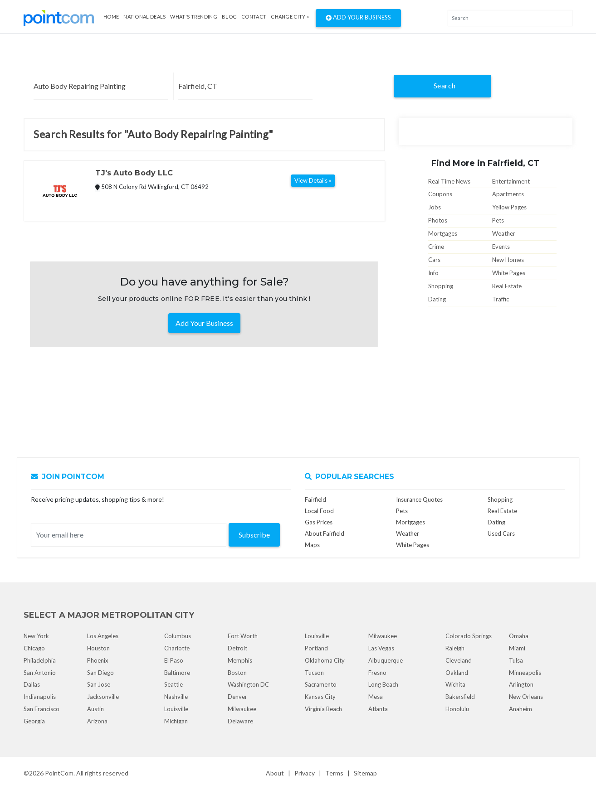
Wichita (455, 684)
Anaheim (520, 708)
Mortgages (442, 233)
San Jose (98, 684)
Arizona (97, 721)
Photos (437, 220)
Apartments (508, 194)
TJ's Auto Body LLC (133, 173)
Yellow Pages (509, 207)
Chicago (34, 648)
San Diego (100, 672)
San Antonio (40, 672)
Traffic (500, 299)
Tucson (314, 672)
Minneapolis (525, 672)
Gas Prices (318, 522)
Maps (312, 544)
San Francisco (41, 708)
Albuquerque (385, 660)
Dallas (32, 684)
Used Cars (501, 533)
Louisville (176, 708)
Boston (237, 672)
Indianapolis (40, 696)
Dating (437, 299)
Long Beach (383, 684)
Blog (229, 16)
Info (433, 272)
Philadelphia (40, 660)
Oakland (456, 672)
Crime (436, 246)
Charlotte (177, 648)
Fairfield (315, 499)
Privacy (304, 773)
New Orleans (526, 696)
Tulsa (516, 660)
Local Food (319, 510)
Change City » (290, 16)
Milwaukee (242, 708)
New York (36, 636)
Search (445, 85)
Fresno (377, 672)
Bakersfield (460, 696)
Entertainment (511, 181)
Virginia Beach (323, 708)
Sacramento (321, 684)
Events (501, 246)
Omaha (518, 636)
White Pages (508, 272)
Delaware (240, 721)
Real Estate (507, 286)
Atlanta (378, 708)
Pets (498, 220)
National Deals (144, 16)
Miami (517, 648)
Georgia (34, 721)
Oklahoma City (325, 660)
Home (111, 16)
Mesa (375, 696)
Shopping (440, 286)
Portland (316, 648)
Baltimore (177, 672)
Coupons (440, 194)
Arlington (521, 684)
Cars (434, 259)
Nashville (176, 696)
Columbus (177, 636)
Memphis (240, 660)
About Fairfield (324, 533)
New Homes (508, 259)
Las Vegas (381, 648)
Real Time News (449, 181)
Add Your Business (358, 18)
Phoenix (97, 660)
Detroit (237, 648)
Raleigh (454, 648)
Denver (237, 696)
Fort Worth (243, 636)
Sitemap (365, 773)
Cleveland (458, 660)
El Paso (173, 660)
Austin (95, 708)
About (275, 773)
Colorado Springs (468, 636)
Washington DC (248, 684)
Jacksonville (103, 696)
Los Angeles (102, 636)
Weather (503, 233)
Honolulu (457, 708)
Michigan (176, 721)
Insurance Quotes (419, 499)
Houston (98, 648)
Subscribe (254, 534)
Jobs (434, 207)
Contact (253, 16)
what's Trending (193, 16)
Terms (334, 773)
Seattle (173, 684)
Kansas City (320, 696)
